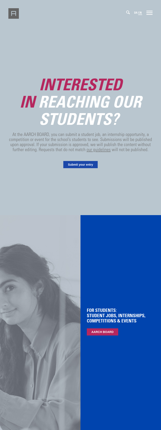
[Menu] (149, 12)
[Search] (128, 12)
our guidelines (99, 149)
